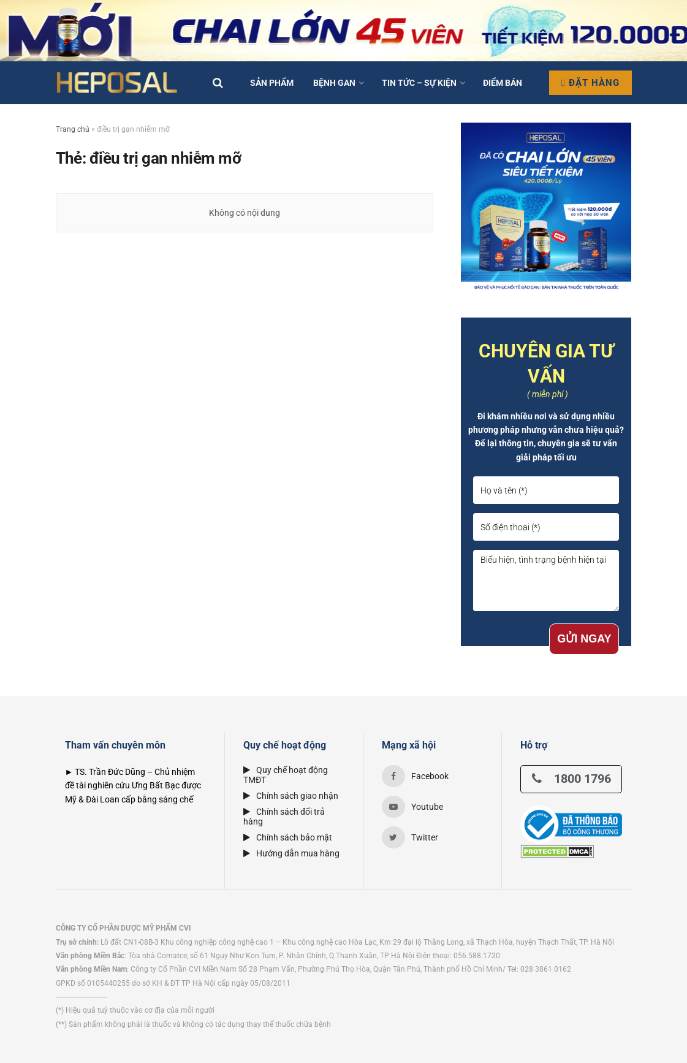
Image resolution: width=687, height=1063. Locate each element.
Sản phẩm (272, 83)
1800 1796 (571, 778)
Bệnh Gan (334, 83)
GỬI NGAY (584, 639)
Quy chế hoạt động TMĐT (285, 775)
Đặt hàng (590, 82)
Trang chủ (72, 129)
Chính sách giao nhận (290, 796)
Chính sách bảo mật (287, 837)
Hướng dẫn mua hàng (291, 853)
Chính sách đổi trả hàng (284, 816)
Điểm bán (502, 83)
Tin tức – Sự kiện (419, 83)
